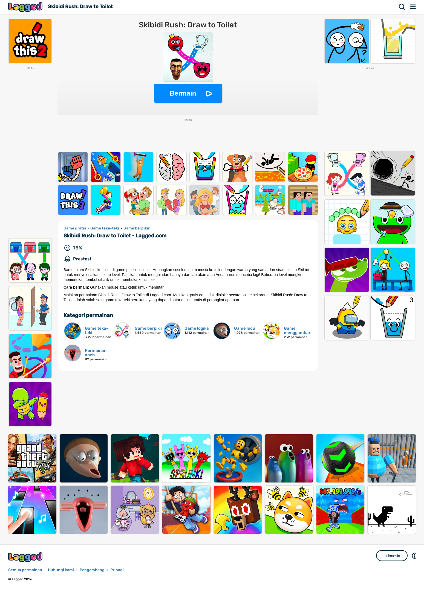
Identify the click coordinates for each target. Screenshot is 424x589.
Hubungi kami (61, 570)
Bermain (183, 93)
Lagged (26, 7)
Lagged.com (26, 557)
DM (414, 555)
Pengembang (92, 570)
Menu (413, 7)
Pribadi (117, 570)
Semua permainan (25, 570)
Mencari (402, 7)
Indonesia (391, 556)
